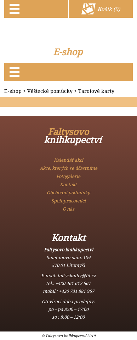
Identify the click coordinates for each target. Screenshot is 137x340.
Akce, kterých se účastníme (68, 168)
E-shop (67, 52)
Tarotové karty (96, 91)
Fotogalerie (68, 176)
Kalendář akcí (68, 160)
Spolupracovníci (68, 200)
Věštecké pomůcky (50, 91)
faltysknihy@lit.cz (76, 275)
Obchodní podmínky (68, 192)
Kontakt (68, 184)
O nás (68, 209)
